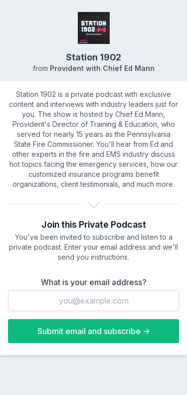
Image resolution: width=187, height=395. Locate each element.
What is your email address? (94, 282)
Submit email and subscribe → (93, 331)
